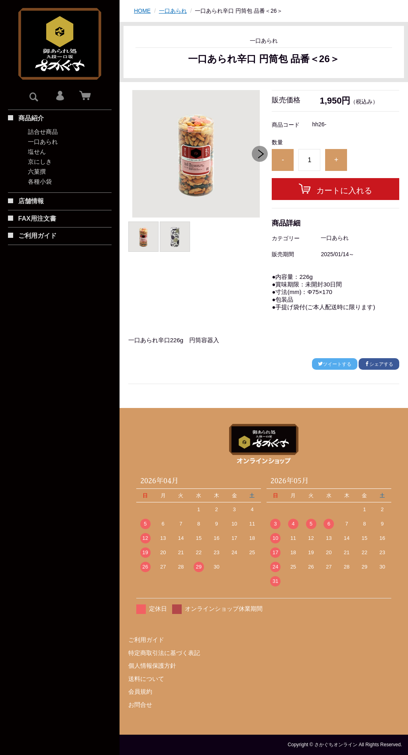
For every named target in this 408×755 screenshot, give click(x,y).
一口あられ (43, 141)
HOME (142, 11)
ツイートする (334, 364)
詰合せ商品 (43, 131)
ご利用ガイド (146, 639)
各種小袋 (40, 181)
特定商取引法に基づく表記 (164, 652)
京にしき (40, 161)
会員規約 (140, 691)
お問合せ (140, 704)
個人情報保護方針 (152, 665)
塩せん (37, 151)
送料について (146, 678)
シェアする (379, 364)
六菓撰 (37, 171)
